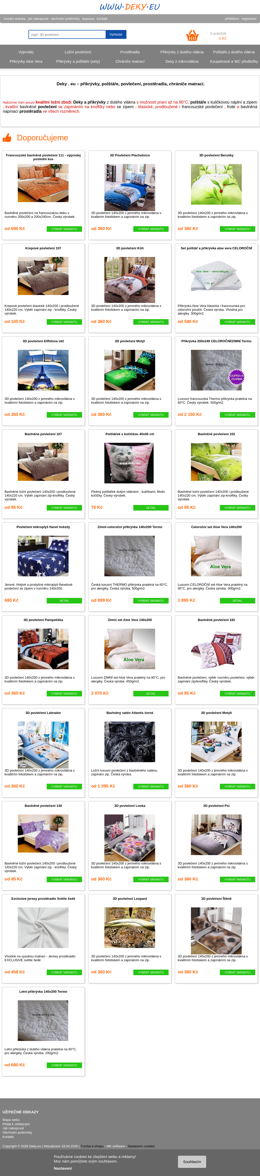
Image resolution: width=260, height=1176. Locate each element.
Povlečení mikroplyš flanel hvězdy (43, 527)
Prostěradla (130, 52)
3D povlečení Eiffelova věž (43, 341)
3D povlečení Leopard (130, 899)
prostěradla (31, 111)
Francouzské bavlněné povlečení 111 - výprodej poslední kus (43, 157)
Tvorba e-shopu (92, 1146)
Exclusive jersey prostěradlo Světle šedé (43, 899)
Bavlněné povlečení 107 (43, 434)
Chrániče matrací (130, 61)
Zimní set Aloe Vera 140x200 (130, 620)
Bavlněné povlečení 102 (216, 434)
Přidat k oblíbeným (16, 1124)
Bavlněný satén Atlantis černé (129, 713)
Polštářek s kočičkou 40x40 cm (130, 434)
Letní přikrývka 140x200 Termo (43, 991)
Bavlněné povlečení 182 (216, 620)
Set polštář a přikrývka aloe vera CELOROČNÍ (216, 248)
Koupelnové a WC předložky (234, 61)
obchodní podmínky (65, 19)
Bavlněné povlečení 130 (43, 806)
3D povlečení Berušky (216, 155)
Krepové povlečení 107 (43, 248)
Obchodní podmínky (17, 1132)
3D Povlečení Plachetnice (130, 155)
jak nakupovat (38, 19)
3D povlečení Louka (129, 806)
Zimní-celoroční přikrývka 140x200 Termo (130, 527)
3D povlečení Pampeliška (43, 620)
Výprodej (26, 52)
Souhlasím (192, 1161)
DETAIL (151, 507)
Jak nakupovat (13, 1128)
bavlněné (38, 107)
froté (231, 107)
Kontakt (8, 1137)
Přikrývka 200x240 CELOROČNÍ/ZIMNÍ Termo (217, 341)
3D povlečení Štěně (216, 899)
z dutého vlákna (104, 102)
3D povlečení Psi (216, 806)
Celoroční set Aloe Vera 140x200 (216, 527)
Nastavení (63, 1168)
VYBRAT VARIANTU (64, 229)
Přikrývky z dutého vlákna (182, 52)
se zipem (125, 107)
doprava (88, 19)
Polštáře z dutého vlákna (234, 52)
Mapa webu (11, 1120)
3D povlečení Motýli (216, 713)
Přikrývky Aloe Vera (26, 61)
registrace (249, 19)
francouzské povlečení (202, 107)
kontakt (102, 19)
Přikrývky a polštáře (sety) (78, 61)
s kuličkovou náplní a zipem (223, 102)
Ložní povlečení (78, 52)
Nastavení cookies (141, 1146)
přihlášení (232, 19)
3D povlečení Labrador (43, 713)
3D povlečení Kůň (130, 248)
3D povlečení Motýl (130, 341)
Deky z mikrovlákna (182, 61)
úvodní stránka (14, 19)
